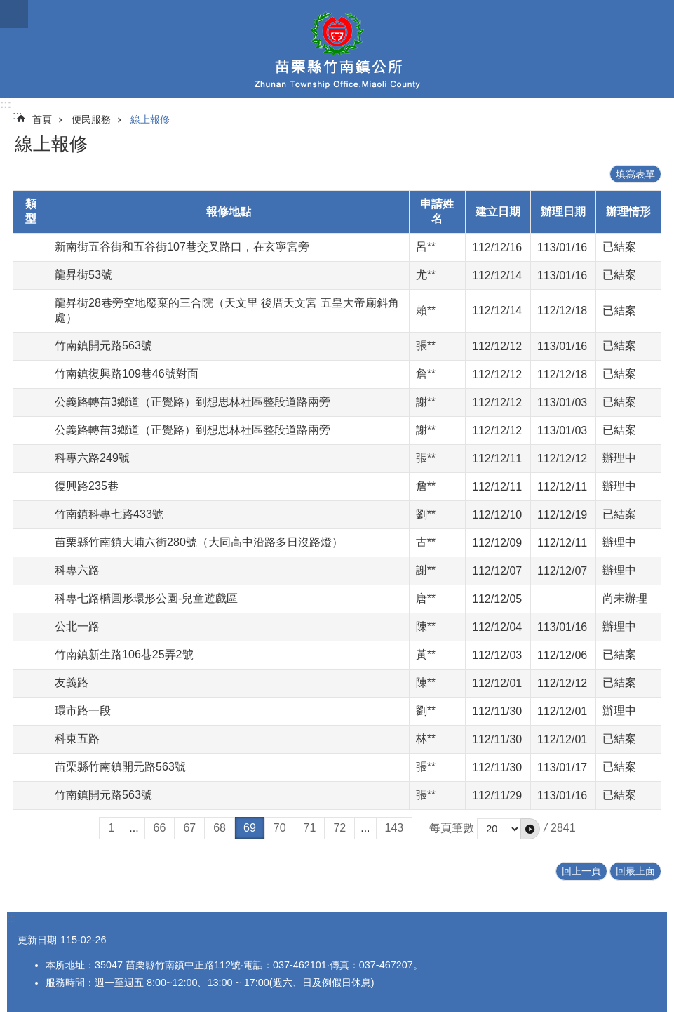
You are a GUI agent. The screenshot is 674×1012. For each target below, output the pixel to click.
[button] (530, 828)
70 (280, 828)
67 (189, 828)
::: (5, 104)
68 (219, 828)
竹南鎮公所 (337, 49)
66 (160, 828)
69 (249, 828)
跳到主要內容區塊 (7, 7)
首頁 (42, 119)
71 (310, 828)
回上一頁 (581, 871)
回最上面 (635, 871)
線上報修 (150, 119)
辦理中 (619, 458)
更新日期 (37, 939)
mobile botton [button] (14, 14)
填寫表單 (635, 174)
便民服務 (91, 119)
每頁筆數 (451, 828)
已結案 (619, 247)
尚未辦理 (624, 598)
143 (394, 828)
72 (339, 828)
